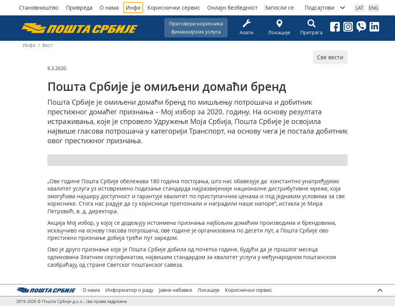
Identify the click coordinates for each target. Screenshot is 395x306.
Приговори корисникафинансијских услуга (196, 27)
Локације (279, 27)
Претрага (311, 27)
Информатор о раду (129, 290)
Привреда (79, 7)
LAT (359, 8)
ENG (373, 8)
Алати (246, 27)
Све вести (330, 57)
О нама (109, 7)
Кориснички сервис (173, 7)
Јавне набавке (175, 290)
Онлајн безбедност (232, 7)
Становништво (38, 7)
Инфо (133, 7)
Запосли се (279, 7)
